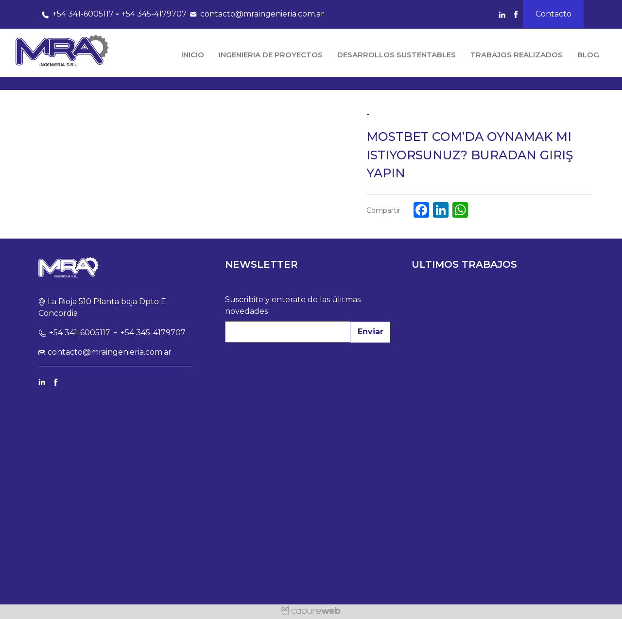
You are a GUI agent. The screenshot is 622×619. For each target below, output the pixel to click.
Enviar (370, 331)
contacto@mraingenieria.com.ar (255, 13)
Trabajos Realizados (516, 54)
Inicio (192, 54)
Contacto (553, 13)
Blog (588, 54)
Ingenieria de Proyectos (271, 54)
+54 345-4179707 (154, 13)
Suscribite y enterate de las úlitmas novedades (293, 305)
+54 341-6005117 (76, 13)
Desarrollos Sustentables (396, 54)
